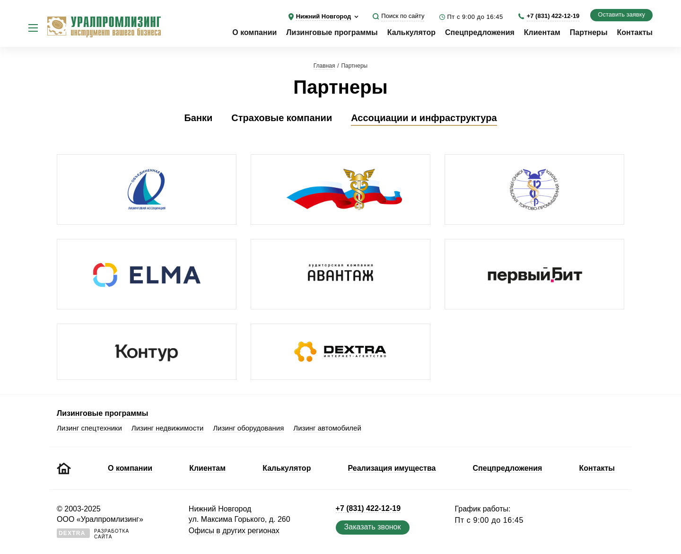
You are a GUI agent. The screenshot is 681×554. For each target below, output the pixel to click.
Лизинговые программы (331, 32)
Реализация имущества (392, 468)
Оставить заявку (621, 14)
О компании (254, 32)
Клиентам (542, 32)
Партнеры (589, 32)
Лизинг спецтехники (89, 428)
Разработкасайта (93, 533)
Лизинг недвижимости (167, 428)
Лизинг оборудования (248, 428)
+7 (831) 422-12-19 (553, 15)
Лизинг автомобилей (327, 428)
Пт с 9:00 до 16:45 (475, 16)
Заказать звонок (372, 527)
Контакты (635, 32)
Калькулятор (411, 32)
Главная (324, 65)
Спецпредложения (480, 32)
